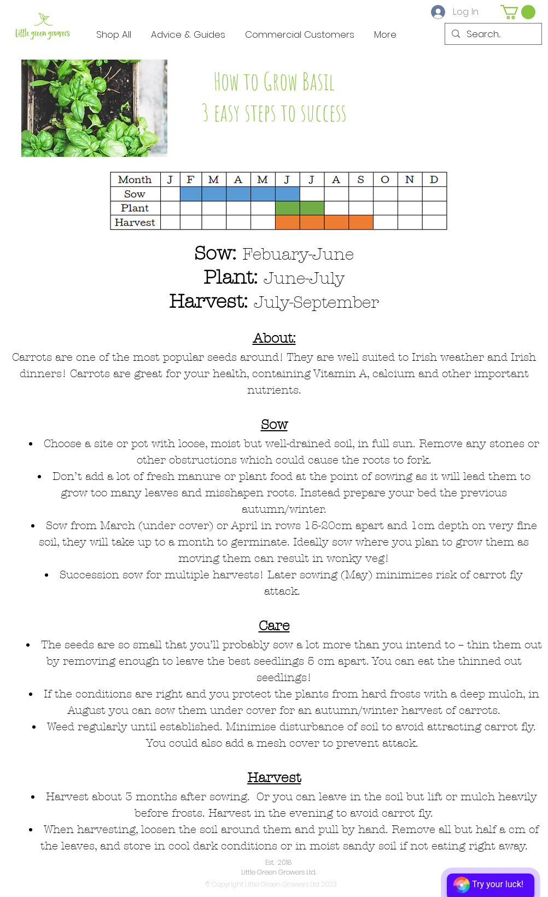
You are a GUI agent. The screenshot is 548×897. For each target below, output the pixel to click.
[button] (517, 12)
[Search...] (492, 34)
